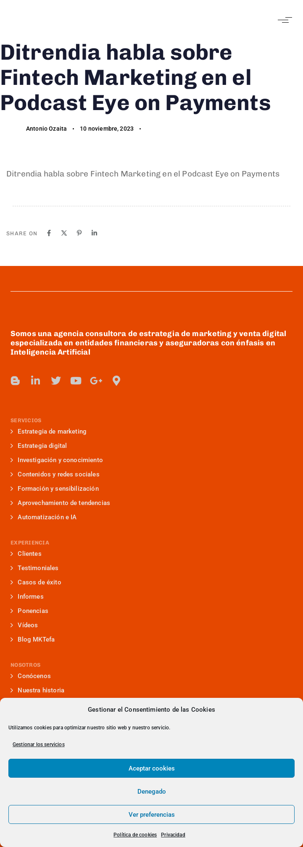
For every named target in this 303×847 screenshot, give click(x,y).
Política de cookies (135, 835)
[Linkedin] (94, 233)
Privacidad (173, 835)
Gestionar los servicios (39, 744)
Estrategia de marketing (49, 431)
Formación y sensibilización (55, 488)
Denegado (151, 791)
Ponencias (29, 611)
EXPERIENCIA (30, 542)
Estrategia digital (39, 446)
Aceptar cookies (152, 768)
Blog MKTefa (33, 639)
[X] (64, 233)
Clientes (26, 554)
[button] (283, 20)
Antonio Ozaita (46, 128)
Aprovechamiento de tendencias (60, 503)
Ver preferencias (152, 814)
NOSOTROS (25, 665)
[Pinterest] (79, 233)
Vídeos (24, 625)
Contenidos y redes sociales (55, 474)
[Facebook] (49, 233)
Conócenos (31, 676)
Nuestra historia (37, 690)
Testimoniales (35, 568)
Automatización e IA (43, 517)
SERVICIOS (26, 420)
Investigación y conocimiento (57, 460)
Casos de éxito (36, 582)
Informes (27, 596)
